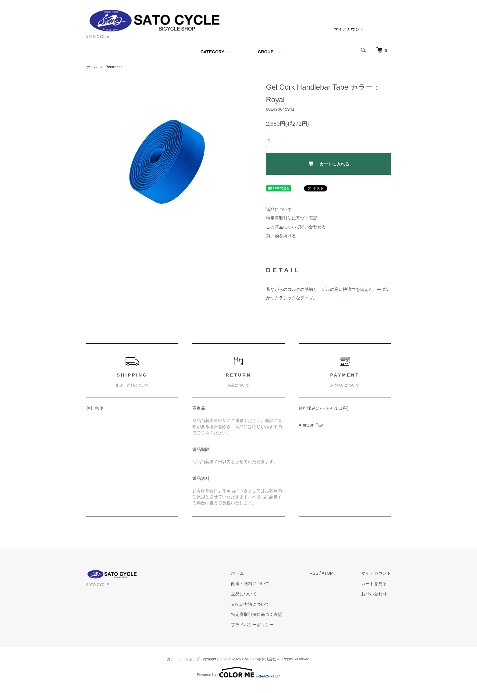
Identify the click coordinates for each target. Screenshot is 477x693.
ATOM (327, 573)
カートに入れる (328, 163)
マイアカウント (349, 29)
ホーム (91, 67)
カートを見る (374, 583)
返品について (279, 209)
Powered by (238, 672)
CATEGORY (212, 51)
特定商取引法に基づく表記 (291, 218)
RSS (314, 573)
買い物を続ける (281, 235)
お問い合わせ (374, 593)
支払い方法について (250, 604)
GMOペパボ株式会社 (259, 659)
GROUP (265, 51)
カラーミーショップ (183, 659)
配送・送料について (250, 583)
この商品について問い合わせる (296, 226)
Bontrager (114, 67)
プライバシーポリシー (252, 624)
